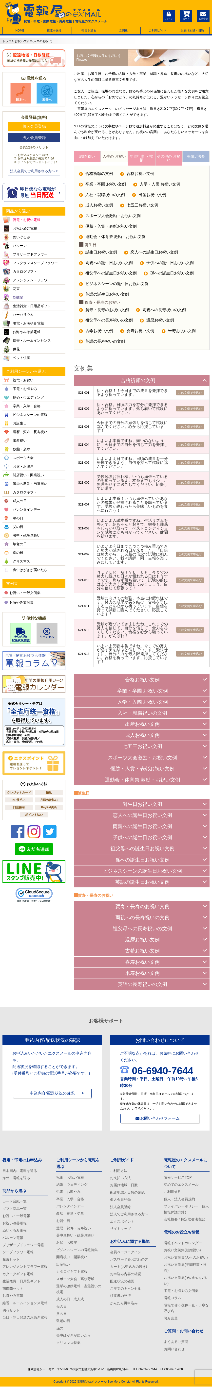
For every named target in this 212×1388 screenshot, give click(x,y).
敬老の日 (63, 1322)
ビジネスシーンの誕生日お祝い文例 (114, 285)
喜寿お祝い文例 (137, 332)
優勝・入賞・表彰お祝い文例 (108, 227)
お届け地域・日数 (192, 30)
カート (186, 15)
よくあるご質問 (176, 1343)
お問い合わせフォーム (160, 1119)
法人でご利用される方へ (129, 1215)
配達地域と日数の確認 (127, 1193)
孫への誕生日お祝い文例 (169, 274)
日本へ (21, 93)
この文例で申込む (190, 394)
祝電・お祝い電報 (70, 1178)
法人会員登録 (34, 137)
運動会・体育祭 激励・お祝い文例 (112, 238)
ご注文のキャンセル (125, 1290)
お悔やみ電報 (12, 1297)
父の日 (61, 1315)
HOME (19, 30)
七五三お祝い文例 (139, 206)
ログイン (169, 15)
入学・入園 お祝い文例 (156, 185)
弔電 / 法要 (196, 156)
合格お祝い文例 (137, 174)
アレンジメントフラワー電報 (24, 1268)
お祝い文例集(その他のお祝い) (185, 1282)
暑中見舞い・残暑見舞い (75, 1236)
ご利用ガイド (158, 30)
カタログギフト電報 (18, 1275)
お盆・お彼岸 (66, 1244)
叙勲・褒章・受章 (70, 1214)
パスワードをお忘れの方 (129, 1260)
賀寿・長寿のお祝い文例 (104, 311)
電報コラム (172, 1299)
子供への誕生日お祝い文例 (167, 264)
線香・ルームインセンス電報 (24, 1304)
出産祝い (63, 1266)
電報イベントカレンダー (183, 1244)
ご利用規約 (172, 1192)
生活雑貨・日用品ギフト (21, 1282)
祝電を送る (54, 30)
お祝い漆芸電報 (14, 1224)
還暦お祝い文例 (157, 322)
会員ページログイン (125, 1253)
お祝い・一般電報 (16, 1217)
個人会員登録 (34, 126)
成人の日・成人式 (70, 1301)
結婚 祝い (87, 156)
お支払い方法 (120, 1179)
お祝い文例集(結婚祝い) (182, 1251)
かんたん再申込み (124, 1304)
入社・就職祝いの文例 (102, 195)
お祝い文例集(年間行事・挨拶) (185, 1268)
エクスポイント (122, 1222)
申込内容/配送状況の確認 (52, 1094)
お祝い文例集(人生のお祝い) (186, 1258)
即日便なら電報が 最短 (34, 192)
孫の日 (61, 1330)
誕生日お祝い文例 (98, 253)
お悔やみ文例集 (19, 602)
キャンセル (47, 633)
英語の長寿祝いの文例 (102, 343)
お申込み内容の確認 (125, 1275)
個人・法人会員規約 (179, 1200)
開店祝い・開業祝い (71, 1258)
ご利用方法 (118, 1171)
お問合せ (203, 15)
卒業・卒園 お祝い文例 (102, 185)
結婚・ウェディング (71, 1185)
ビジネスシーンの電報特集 (77, 1251)
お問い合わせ (174, 1351)
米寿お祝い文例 (179, 332)
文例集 (123, 30)
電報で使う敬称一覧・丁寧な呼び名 (186, 1309)
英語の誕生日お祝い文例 (104, 295)
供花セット (11, 1312)
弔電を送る (88, 30)
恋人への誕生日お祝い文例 (151, 253)
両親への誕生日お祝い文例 (106, 264)
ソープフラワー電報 (18, 1253)
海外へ (47, 93)
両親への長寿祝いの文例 (161, 311)
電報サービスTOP (178, 1178)
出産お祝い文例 (149, 195)
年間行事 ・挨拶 (141, 158)
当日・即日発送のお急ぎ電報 (24, 1319)
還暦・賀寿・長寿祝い (73, 1229)
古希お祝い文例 (96, 332)
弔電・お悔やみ (68, 1192)
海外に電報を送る (16, 1179)
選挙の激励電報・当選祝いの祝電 (78, 1290)
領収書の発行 (120, 1297)
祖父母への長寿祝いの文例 (106, 322)
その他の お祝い (168, 158)
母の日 (61, 1308)
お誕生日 (63, 1222)
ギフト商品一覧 (14, 1209)
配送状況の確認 (122, 1282)
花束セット (11, 1260)
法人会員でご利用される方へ (34, 171)
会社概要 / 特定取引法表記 (184, 1220)
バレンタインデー (70, 1207)
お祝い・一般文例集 (22, 593)
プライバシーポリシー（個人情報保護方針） (186, 1210)
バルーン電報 (12, 1238)
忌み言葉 (171, 1319)
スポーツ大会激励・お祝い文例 (110, 216)
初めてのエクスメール (181, 1185)
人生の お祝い (114, 156)
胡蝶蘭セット (12, 1290)
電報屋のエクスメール (92, 1383)
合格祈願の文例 (96, 174)
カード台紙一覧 (14, 1202)
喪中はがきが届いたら (73, 1337)
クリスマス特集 (68, 1344)
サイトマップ (120, 1230)
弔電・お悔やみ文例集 (181, 1292)
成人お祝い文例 (96, 206)
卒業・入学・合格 (70, 1200)
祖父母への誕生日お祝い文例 (108, 274)
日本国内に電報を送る (19, 1171)
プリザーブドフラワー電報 (23, 1246)
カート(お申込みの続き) (128, 1268)
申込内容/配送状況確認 (20, 635)
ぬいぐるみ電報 (14, 1231)
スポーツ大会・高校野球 (75, 1280)
